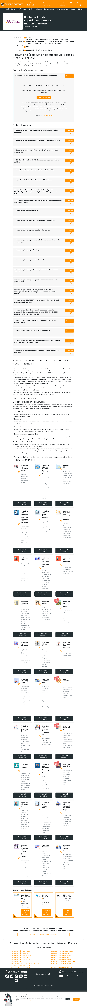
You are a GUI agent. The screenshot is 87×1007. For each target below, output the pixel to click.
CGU (43, 971)
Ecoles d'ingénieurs (17, 961)
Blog (71, 3)
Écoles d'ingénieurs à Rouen (61, 959)
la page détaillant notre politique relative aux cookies (29, 1000)
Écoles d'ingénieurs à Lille (19, 953)
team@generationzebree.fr (72, 976)
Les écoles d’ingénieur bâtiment (62, 963)
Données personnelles (43, 974)
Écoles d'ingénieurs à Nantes (61, 955)
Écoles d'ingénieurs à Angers (20, 951)
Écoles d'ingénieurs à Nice (19, 957)
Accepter (76, 999)
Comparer (69, 76)
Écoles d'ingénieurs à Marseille (21, 955)
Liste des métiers (62, 4)
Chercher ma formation (46, 4)
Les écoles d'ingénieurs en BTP (21, 967)
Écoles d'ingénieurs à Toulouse (61, 967)
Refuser (68, 999)
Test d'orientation (31, 4)
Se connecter (48, 115)
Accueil (6, 9)
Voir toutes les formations (22, 503)
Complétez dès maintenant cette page (43, 934)
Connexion (80, 4)
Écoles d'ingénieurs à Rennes (20, 959)
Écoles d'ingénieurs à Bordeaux (62, 951)
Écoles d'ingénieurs (35, 9)
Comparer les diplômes (25, 912)
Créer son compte (44, 98)
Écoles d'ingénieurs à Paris (60, 957)
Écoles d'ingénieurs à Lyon (60, 953)
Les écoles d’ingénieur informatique (63, 961)
